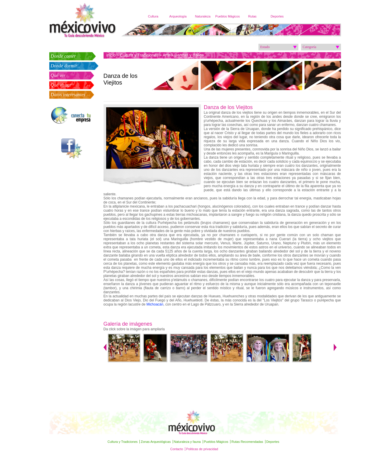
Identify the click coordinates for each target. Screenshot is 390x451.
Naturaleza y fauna (187, 441)
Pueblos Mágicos (227, 16)
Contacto (176, 449)
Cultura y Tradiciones (139, 55)
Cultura (153, 16)
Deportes (277, 16)
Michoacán (154, 304)
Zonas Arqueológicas (156, 441)
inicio (111, 55)
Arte (166, 55)
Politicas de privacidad (202, 449)
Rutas (252, 16)
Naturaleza (202, 16)
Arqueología (177, 16)
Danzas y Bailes (189, 55)
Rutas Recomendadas (247, 441)
